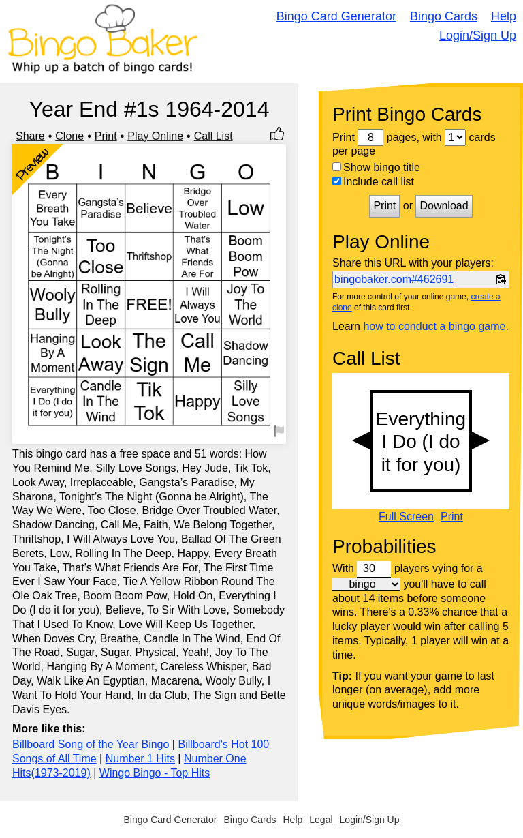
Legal (320, 819)
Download (443, 205)
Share (30, 136)
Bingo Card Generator (336, 16)
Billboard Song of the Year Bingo (90, 744)
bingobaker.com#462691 (394, 279)
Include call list (373, 182)
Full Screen (406, 516)
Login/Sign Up (477, 35)
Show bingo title (376, 167)
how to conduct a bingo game (434, 326)
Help (503, 16)
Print (106, 136)
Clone (69, 136)
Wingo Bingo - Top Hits (154, 773)
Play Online (155, 136)
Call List (213, 136)
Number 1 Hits (140, 758)
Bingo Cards (443, 16)
